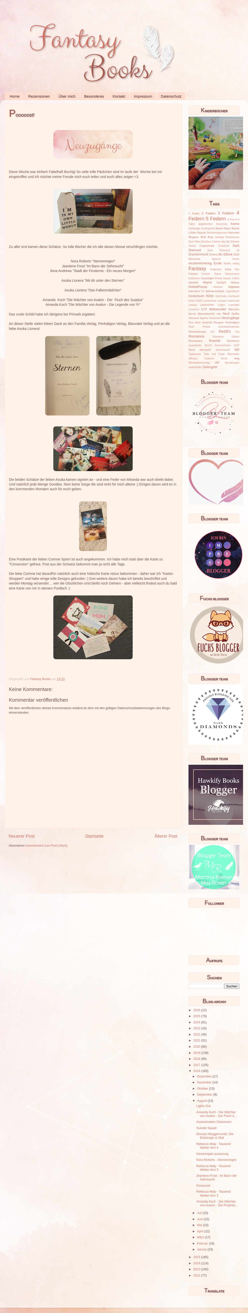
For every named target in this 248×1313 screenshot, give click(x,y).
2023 (197, 1028)
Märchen (233, 309)
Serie (191, 349)
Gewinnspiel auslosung (212, 1154)
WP (217, 362)
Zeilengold (210, 367)
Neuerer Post (21, 836)
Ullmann (193, 358)
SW (236, 349)
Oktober (203, 1088)
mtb (219, 313)
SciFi (236, 345)
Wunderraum (232, 362)
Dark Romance (219, 250)
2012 (197, 1275)
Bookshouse (232, 237)
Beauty (201, 232)
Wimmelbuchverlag (199, 362)
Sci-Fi (208, 345)
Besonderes (94, 96)
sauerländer (195, 345)
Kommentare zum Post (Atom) (46, 845)
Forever (206, 274)
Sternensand (223, 349)
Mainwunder (217, 309)
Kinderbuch (196, 296)
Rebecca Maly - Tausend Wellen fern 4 (213, 1145)
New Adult (194, 322)
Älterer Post (166, 836)
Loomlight (233, 305)
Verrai (224, 358)
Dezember (205, 1076)
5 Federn (216, 218)
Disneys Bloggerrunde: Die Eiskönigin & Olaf (214, 1136)
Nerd (226, 313)
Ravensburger (197, 331)
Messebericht (206, 313)
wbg (236, 358)
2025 (197, 1016)
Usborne (209, 358)
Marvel (192, 313)
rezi (213, 331)
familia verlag (231, 263)
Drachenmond (198, 254)
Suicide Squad (206, 1128)
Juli (200, 1213)
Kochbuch (233, 296)
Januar (202, 1249)
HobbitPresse (197, 287)
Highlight (221, 282)
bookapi (219, 237)
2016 (197, 1071)
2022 (197, 1034)
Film (237, 269)
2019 (197, 1053)
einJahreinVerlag (200, 263)
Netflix (235, 313)
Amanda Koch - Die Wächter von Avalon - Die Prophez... (217, 1203)
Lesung (192, 305)
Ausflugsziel (208, 228)
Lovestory (193, 309)
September (205, 1094)
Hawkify (193, 282)
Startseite (94, 836)
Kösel (191, 300)
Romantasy (195, 340)
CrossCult (223, 245)
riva (237, 331)
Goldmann (194, 278)
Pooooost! (203, 1185)
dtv (220, 254)
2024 (197, 1022)
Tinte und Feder (214, 354)
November (205, 1082)
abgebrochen (205, 224)
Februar (203, 1243)
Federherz (216, 269)
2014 (197, 1263)
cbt (227, 241)
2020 (197, 1046)
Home (15, 96)
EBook (228, 254)
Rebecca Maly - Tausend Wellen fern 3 (213, 1168)
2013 (197, 1269)
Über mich (67, 96)
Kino (210, 296)
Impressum (143, 96)
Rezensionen (39, 96)
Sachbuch (233, 340)
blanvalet (233, 232)
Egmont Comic (225, 259)
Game (217, 274)
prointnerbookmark (228, 326)
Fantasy (197, 268)
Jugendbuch (232, 291)
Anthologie (194, 228)
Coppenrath (206, 245)
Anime (234, 224)
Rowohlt (214, 341)
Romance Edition (226, 336)
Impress (233, 287)
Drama (213, 254)
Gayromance (232, 274)
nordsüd (207, 322)
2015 (197, 1257)
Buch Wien (194, 241)
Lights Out (203, 1106)
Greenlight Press (211, 278)
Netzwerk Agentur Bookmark (204, 318)
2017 (197, 1065)
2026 (197, 1010)
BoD (203, 237)
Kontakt (119, 96)
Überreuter (233, 354)
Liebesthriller (207, 305)
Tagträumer (194, 354)
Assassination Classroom (213, 1122)
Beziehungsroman (217, 232)
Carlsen (216, 241)
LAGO (199, 300)
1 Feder (194, 213)
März (201, 1237)
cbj (223, 241)
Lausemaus (209, 300)
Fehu (228, 269)
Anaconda (221, 224)
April (200, 1231)
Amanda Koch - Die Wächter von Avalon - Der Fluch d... (216, 1114)
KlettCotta (221, 296)
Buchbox (206, 241)
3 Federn (226, 213)
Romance (196, 336)
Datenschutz (171, 96)
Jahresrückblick (214, 291)
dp (238, 250)
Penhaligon (232, 322)
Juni (200, 1219)
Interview (194, 291)
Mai (200, 1225)
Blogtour (193, 237)
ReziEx (225, 331)
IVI (202, 291)
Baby (227, 228)
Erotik (218, 263)
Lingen (221, 305)
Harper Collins (231, 278)
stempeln (205, 349)
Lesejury (222, 300)
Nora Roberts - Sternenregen (216, 1160)
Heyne (207, 282)
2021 (197, 1040)
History (235, 282)
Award (219, 228)
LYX (204, 309)
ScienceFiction (223, 345)
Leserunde (233, 300)
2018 (197, 1059)
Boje (211, 237)
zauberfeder (195, 367)
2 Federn (209, 213)
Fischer (193, 273)
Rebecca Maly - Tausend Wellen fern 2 (213, 1193)
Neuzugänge (230, 318)
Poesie (206, 326)
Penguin (219, 322)
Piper (191, 326)
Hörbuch (217, 287)
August (202, 1101)
